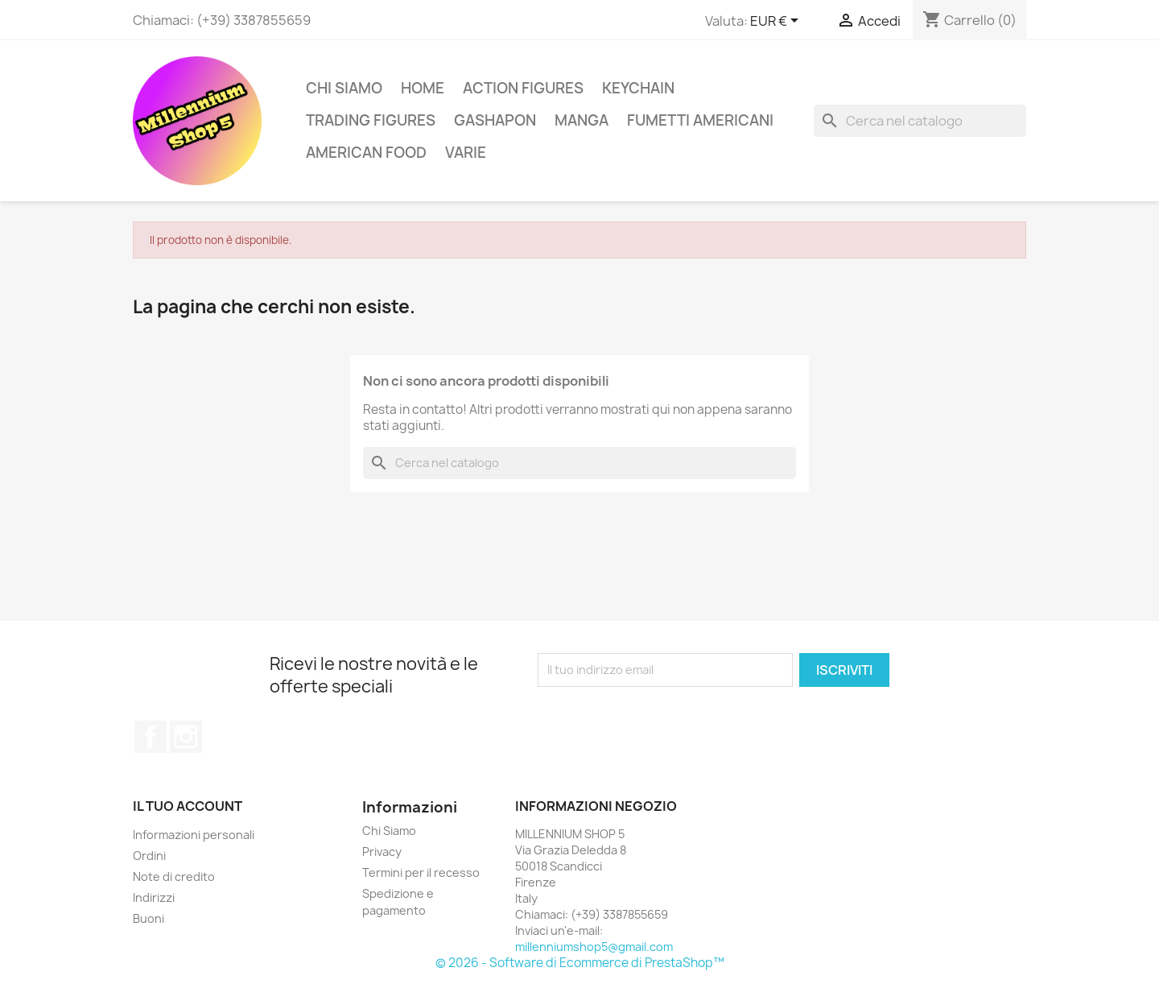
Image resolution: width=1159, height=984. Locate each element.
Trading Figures (370, 120)
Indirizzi (154, 897)
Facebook (150, 737)
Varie (465, 153)
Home (422, 88)
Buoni (148, 918)
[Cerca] (920, 121)
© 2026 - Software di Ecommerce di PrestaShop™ (579, 962)
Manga (581, 120)
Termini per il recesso (421, 872)
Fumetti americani (700, 120)
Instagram (186, 737)
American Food (366, 153)
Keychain (638, 88)
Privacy (382, 851)
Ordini (149, 855)
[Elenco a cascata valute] (777, 21)
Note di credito (174, 876)
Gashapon (495, 120)
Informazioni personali (193, 834)
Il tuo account (187, 806)
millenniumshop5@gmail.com (594, 946)
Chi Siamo (344, 88)
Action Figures (523, 88)
